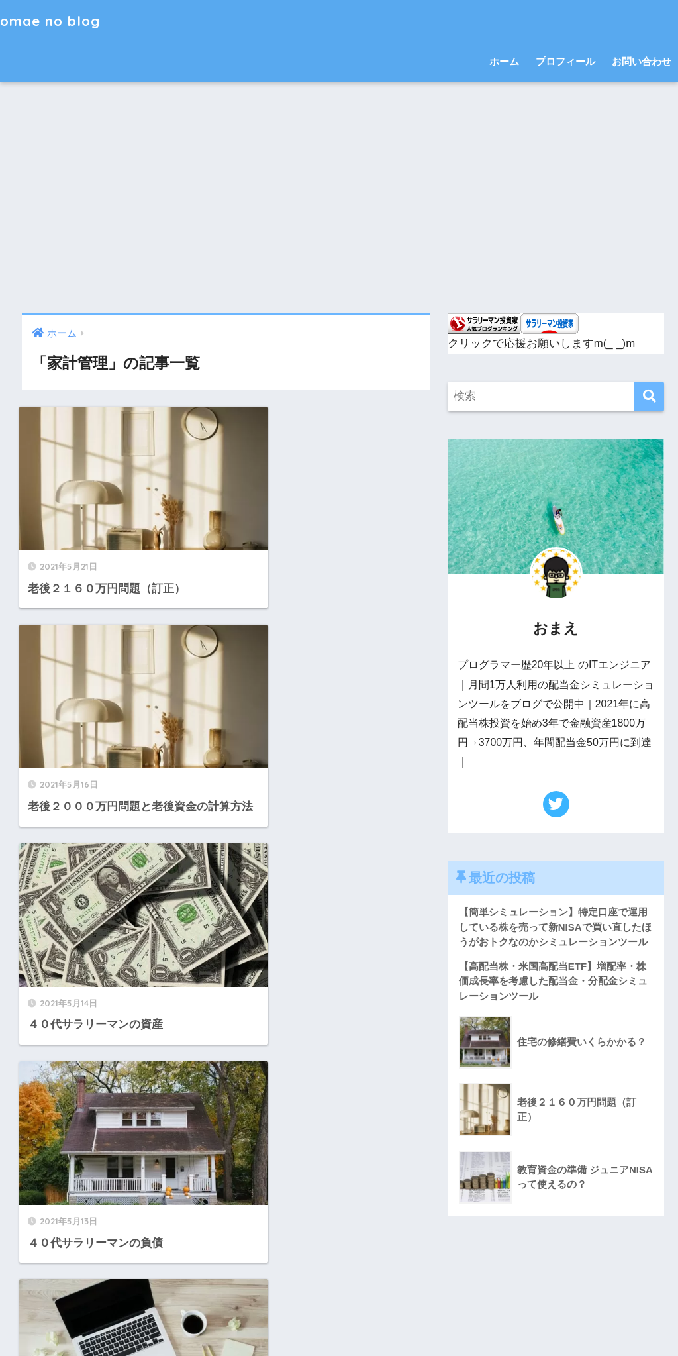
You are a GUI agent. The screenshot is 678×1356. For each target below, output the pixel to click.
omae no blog (55, 20)
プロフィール (565, 61)
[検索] (649, 396)
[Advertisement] (339, 197)
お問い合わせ (641, 61)
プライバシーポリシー (377, 1320)
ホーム (504, 61)
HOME (339, 1292)
